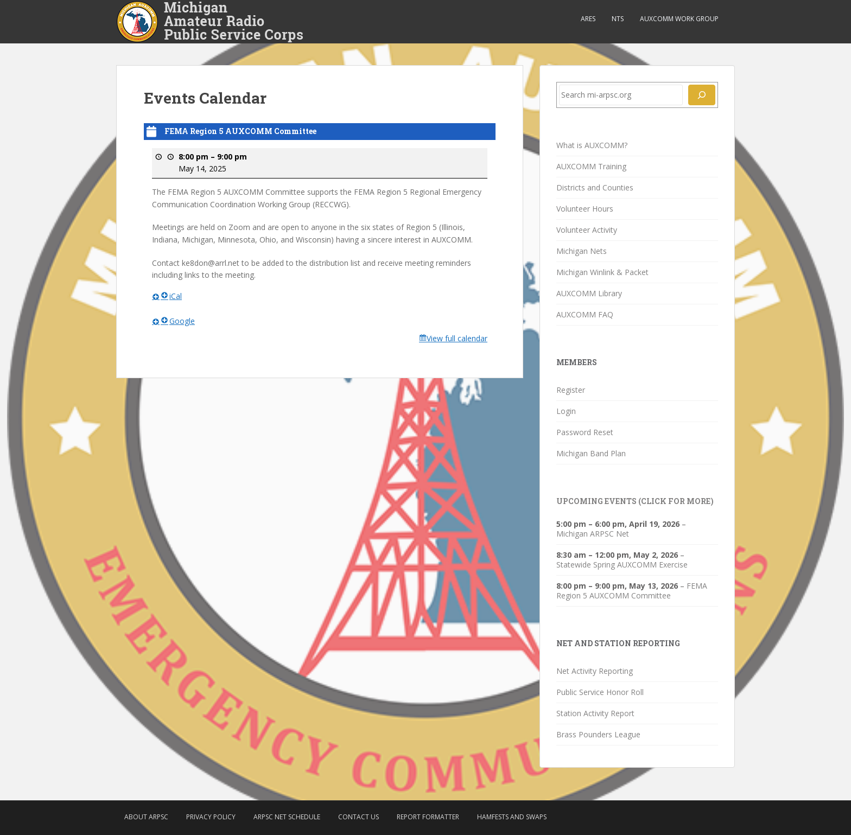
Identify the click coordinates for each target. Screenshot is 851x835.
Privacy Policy (211, 816)
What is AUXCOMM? (591, 145)
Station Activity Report (595, 713)
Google (178, 320)
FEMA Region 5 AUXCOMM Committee (631, 591)
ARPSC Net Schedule (286, 816)
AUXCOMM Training (591, 166)
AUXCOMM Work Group (679, 18)
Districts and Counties (594, 187)
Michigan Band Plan (591, 453)
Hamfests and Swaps (512, 816)
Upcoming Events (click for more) (635, 501)
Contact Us (358, 816)
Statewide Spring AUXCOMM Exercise (622, 564)
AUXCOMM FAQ (584, 314)
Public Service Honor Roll (600, 692)
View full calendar (457, 338)
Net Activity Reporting (594, 671)
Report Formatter (428, 816)
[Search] (701, 95)
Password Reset (584, 432)
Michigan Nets (581, 251)
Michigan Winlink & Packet (602, 272)
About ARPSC (146, 816)
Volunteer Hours (584, 208)
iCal (171, 296)
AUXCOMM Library (589, 293)
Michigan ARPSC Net (592, 533)
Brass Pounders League (598, 734)
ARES (588, 18)
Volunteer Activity (586, 230)
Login (566, 411)
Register (570, 390)
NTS (618, 18)
